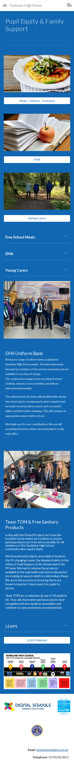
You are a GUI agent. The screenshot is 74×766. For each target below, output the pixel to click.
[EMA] (37, 159)
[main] (37, 25)
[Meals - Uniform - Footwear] (37, 100)
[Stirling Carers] (37, 218)
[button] (4, 5)
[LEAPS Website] (37, 640)
